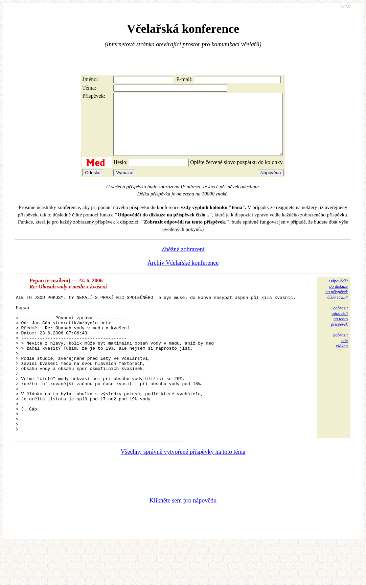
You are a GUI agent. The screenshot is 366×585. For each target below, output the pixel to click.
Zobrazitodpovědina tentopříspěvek (339, 328)
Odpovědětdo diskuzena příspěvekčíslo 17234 (336, 301)
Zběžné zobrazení (182, 261)
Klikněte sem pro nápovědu (183, 540)
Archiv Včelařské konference (183, 275)
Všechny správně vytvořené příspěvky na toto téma (183, 491)
